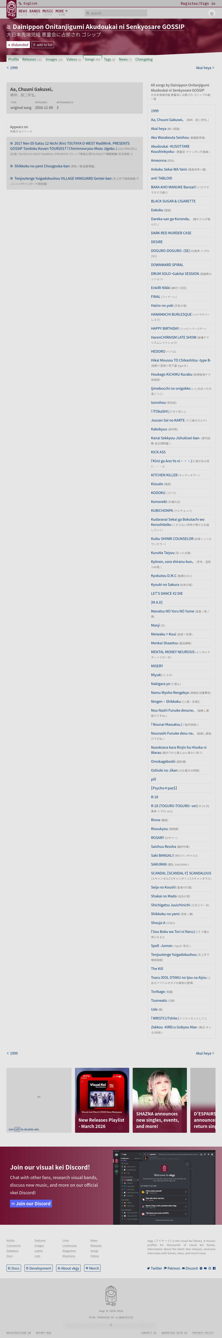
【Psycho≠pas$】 (164, 787)
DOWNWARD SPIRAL (167, 264)
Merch (94, 1268)
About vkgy (70, 1268)
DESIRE (157, 241)
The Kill (157, 968)
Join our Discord (33, 1203)
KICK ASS (158, 451)
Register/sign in (19, 1332)
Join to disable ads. (23, 1129)
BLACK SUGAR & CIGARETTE (173, 201)
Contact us (148, 1332)
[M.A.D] (156, 602)
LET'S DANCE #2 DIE (167, 593)
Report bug (43, 1332)
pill (153, 779)
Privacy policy (203, 1332)
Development (40, 1268)
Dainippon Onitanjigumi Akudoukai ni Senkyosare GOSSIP (99, 26)
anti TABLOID (161, 178)
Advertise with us (174, 1332)
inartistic (126, 1317)
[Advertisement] (39, 1095)
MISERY (157, 665)
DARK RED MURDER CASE (171, 232)
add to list (45, 44)
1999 (155, 110)
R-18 (154, 796)
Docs (15, 1268)
